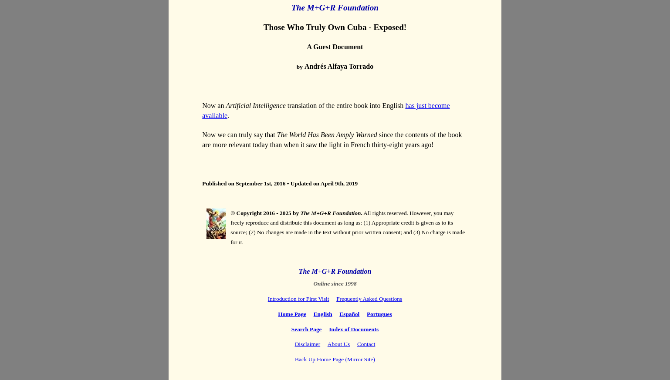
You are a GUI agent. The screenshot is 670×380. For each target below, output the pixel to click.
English (323, 314)
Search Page (306, 329)
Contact (366, 344)
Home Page (292, 314)
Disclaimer (307, 344)
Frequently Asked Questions (369, 299)
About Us (339, 344)
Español (349, 314)
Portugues (379, 314)
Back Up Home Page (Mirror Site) (335, 359)
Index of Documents (354, 329)
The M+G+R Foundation (335, 7)
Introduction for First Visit (298, 299)
